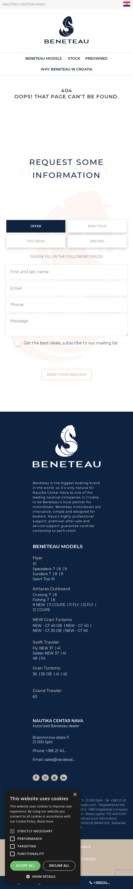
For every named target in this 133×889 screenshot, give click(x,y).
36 (35, 674)
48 (35, 658)
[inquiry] (66, 325)
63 (35, 696)
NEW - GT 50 (76, 630)
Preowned (96, 58)
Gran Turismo (46, 668)
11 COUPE (57, 605)
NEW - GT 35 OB (47, 630)
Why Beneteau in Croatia (66, 69)
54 (43, 658)
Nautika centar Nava (24, 4)
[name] (66, 271)
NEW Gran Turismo (52, 620)
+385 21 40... (56, 751)
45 (65, 674)
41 (59, 648)
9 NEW (39, 605)
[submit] (66, 374)
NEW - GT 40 (77, 625)
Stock (74, 58)
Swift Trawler (46, 642)
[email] (66, 288)
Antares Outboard (51, 589)
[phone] (66, 304)
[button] (42, 876)
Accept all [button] (25, 865)
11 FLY (74, 605)
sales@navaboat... (60, 759)
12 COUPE (41, 610)
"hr (126, 4)
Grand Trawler (47, 691)
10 (34, 564)
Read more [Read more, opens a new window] (45, 821)
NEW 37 (46, 648)
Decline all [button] (59, 865)
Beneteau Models (43, 58)
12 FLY (88, 605)
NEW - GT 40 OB (47, 625)
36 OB (46, 674)
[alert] (42, 836)
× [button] (75, 795)
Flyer (38, 558)
